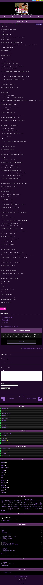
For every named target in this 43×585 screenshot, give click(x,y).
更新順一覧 (5, 440)
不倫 (25, 348)
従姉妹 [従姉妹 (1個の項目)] (22, 506)
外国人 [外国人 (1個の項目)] (12, 506)
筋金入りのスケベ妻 (5, 320)
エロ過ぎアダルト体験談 (6, 533)
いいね (3, 308)
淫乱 (27, 348)
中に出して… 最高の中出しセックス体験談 (10, 544)
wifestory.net (21, 582)
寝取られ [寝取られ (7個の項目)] (17, 506)
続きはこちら (3, 553)
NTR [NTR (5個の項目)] (11, 500)
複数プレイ (3, 465)
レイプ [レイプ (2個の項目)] (19, 504)
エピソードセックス (5, 551)
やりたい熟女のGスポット (7, 545)
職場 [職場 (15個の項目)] (28, 509)
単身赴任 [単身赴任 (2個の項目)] (33, 504)
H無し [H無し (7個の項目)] (6, 500)
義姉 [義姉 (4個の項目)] (18, 508)
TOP (15, 576)
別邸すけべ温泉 (5, 539)
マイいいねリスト (5, 425)
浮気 (31, 348)
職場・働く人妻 (4, 467)
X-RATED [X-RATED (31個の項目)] (27, 500)
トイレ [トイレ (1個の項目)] (11, 504)
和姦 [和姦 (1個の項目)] (5, 506)
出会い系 (2, 472)
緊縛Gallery (4, 542)
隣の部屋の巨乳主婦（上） (7, 319)
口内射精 (40, 348)
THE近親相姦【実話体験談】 (7, 538)
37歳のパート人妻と (6, 520)
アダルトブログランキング (6, 572)
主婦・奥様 (3, 492)
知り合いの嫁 (4, 548)
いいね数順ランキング (6, 413)
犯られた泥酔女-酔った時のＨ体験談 (8, 550)
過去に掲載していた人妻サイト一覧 (7, 563)
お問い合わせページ (4, 565)
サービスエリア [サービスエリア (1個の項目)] (34, 502)
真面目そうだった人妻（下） (7, 317)
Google (3, 529)
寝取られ (2, 484)
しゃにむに (4, 537)
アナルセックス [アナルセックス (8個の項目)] (25, 502)
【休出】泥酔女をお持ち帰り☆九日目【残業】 (10, 326)
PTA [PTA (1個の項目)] (14, 500)
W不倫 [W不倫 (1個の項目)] (20, 500)
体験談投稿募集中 (5, 408)
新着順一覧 (4, 438)
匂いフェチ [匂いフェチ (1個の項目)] (28, 504)
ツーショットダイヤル (6, 448)
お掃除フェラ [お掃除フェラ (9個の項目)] (6, 502)
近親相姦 (2, 475)
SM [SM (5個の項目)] (17, 500)
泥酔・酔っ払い (4, 480)
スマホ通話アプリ (5, 453)
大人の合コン (4, 316)
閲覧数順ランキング (5, 415)
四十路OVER (4, 549)
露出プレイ (3, 489)
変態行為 (2, 479)
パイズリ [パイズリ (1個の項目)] (15, 504)
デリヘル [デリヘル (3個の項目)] (7, 504)
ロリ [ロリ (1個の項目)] (22, 504)
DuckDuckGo (4, 547)
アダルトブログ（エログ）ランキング (9, 536)
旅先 (2, 490)
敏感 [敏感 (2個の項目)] (28, 506)
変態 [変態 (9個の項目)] (8, 506)
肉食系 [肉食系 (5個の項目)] (37, 508)
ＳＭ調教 (2, 485)
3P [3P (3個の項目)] (2, 500)
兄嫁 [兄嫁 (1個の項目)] (25, 504)
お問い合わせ (26, 576)
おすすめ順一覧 (4, 435)
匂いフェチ (37, 348)
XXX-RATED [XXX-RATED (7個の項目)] (37, 500)
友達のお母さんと (5, 322)
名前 (21, 383)
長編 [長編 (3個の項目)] (7, 511)
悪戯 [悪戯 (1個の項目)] (25, 506)
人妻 (23, 348)
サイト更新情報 (4, 562)
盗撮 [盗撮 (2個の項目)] (39, 506)
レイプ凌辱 (3, 470)
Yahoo (3, 530)
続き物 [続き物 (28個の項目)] (12, 509)
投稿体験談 (4, 420)
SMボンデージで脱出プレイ (7, 535)
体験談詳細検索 (4, 427)
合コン (33, 348)
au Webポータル (5, 541)
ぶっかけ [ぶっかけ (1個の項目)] (12, 502)
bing (2, 531)
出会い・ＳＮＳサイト (6, 455)
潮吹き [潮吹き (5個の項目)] (35, 506)
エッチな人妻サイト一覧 (6, 433)
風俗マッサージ (4, 482)
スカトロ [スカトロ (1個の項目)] (39, 502)
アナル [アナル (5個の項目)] (17, 502)
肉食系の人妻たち (4, 487)
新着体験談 (4, 411)
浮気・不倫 (3, 462)
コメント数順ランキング (6, 418)
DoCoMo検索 (4, 532)
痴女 (29, 348)
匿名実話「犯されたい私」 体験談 (8, 543)
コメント (2, 370)
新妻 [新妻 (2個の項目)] (31, 506)
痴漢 (2, 477)
